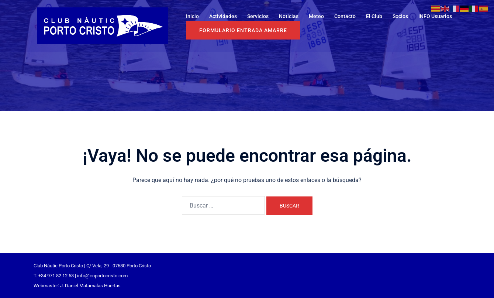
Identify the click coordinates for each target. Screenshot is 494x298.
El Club (374, 16)
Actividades (223, 16)
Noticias (288, 16)
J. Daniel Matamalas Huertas (90, 285)
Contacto (345, 16)
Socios (400, 16)
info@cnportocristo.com (102, 275)
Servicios (258, 16)
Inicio (192, 16)
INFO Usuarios (435, 16)
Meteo (316, 16)
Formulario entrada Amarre (243, 30)
